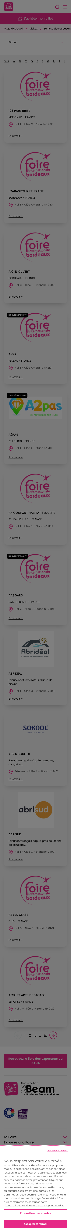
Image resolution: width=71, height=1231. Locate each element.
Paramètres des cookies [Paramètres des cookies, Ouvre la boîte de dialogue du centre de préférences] (35, 1213)
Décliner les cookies (57, 1150)
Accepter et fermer (35, 1224)
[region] (35, 1188)
